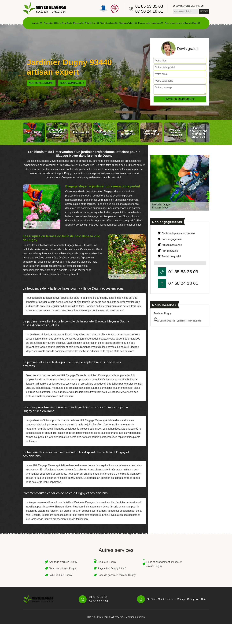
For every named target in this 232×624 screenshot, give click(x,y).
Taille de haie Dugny (60, 575)
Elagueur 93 (78, 23)
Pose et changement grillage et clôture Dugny (164, 564)
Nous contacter (72, 83)
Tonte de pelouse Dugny (63, 568)
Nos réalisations (41, 83)
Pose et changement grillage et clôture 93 (182, 23)
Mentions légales (135, 617)
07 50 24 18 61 (149, 11)
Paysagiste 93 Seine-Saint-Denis (58, 23)
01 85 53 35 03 (149, 6)
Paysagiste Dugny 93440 (112, 568)
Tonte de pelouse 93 (109, 23)
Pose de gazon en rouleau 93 (150, 23)
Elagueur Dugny (107, 562)
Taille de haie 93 (92, 23)
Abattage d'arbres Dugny (63, 562)
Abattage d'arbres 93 (128, 23)
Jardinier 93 (37, 23)
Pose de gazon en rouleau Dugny (117, 575)
